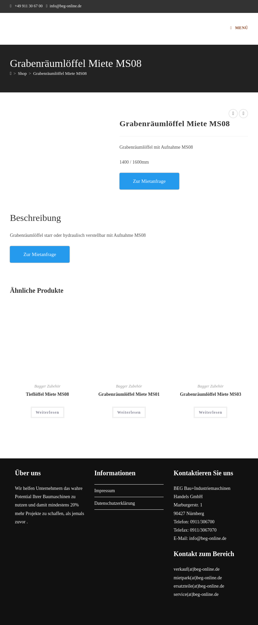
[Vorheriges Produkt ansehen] (233, 113)
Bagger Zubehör (47, 386)
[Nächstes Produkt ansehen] (243, 113)
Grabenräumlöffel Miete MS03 (210, 394)
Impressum (104, 490)
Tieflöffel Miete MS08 (47, 394)
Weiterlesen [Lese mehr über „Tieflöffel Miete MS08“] (47, 412)
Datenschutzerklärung (114, 503)
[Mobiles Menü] (239, 28)
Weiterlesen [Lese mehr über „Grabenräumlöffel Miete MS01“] (129, 412)
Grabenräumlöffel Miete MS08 (60, 73)
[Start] (11, 73)
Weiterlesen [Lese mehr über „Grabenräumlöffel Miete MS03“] (210, 412)
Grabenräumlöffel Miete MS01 (129, 394)
